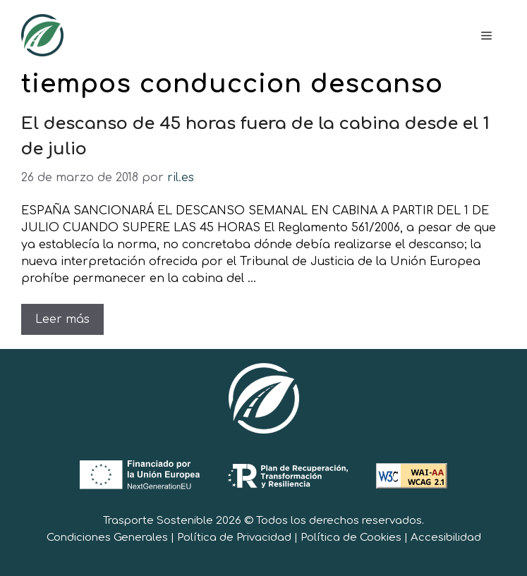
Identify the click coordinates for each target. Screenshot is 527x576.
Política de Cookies (351, 538)
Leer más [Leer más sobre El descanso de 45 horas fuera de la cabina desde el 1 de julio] (62, 319)
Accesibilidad (446, 538)
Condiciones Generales (107, 538)
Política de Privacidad (234, 538)
